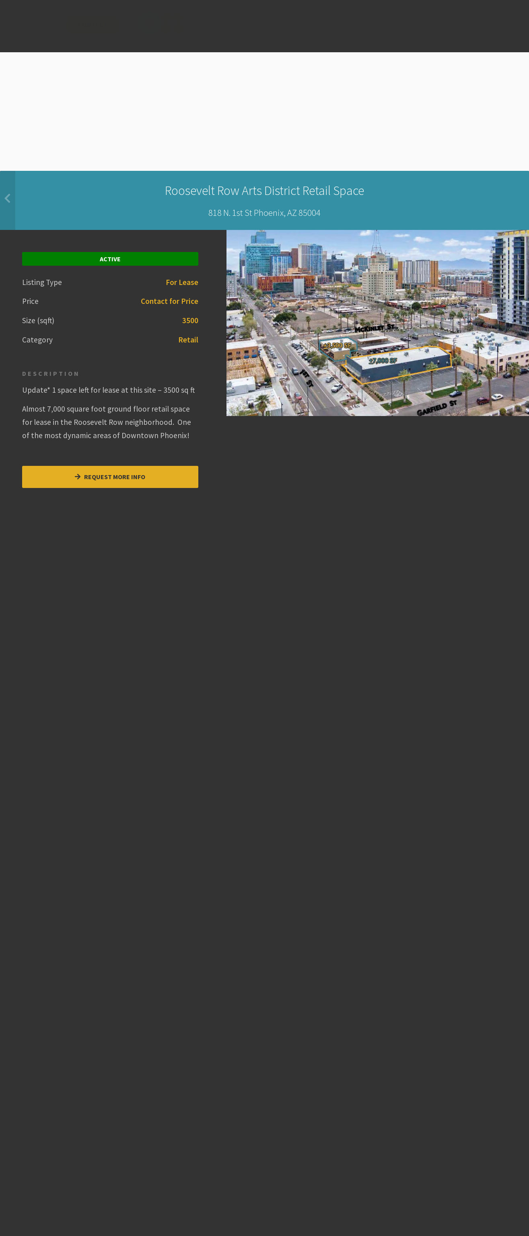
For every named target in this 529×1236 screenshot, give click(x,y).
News (216, 30)
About (175, 30)
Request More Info (110, 477)
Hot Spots (131, 30)
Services (79, 30)
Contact (270, 30)
